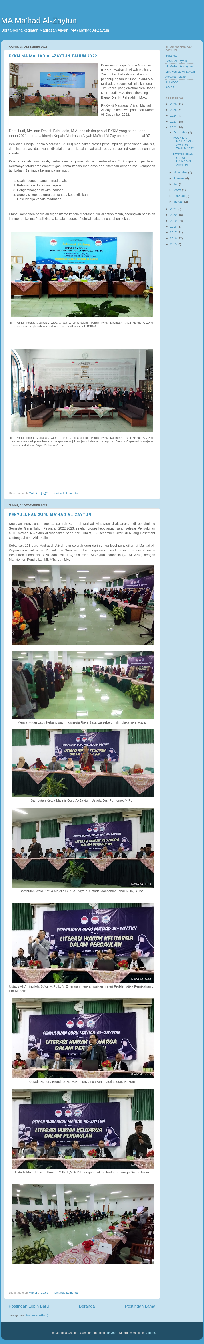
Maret (178, 190)
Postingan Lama (140, 1306)
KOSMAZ (171, 82)
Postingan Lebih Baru (29, 1306)
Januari (179, 201)
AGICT (169, 87)
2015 (174, 244)
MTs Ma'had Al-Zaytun (180, 71)
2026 (174, 104)
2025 (174, 109)
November (181, 172)
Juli (176, 184)
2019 (174, 220)
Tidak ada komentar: (66, 493)
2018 (174, 226)
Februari (180, 196)
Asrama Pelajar (175, 76)
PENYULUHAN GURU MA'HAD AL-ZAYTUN (50, 514)
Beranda (87, 1306)
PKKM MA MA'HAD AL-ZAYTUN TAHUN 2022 (53, 55)
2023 (174, 121)
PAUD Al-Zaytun (176, 61)
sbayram (111, 1332)
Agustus (179, 178)
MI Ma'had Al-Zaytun (179, 66)
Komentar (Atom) (36, 1315)
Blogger (150, 1332)
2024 (174, 115)
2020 (174, 214)
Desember (181, 132)
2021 (174, 209)
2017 (174, 232)
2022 (174, 127)
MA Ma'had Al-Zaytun (39, 20)
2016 (174, 238)
